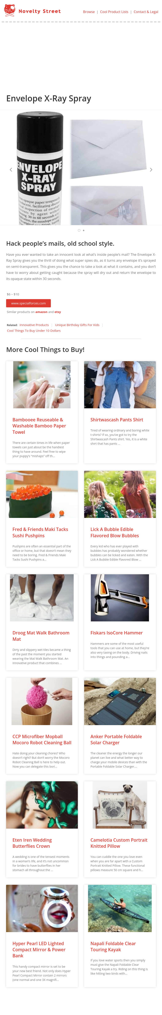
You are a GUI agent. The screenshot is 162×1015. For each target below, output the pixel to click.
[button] (28, 303)
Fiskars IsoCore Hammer (116, 633)
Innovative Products (34, 325)
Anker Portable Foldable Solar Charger (116, 740)
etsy (57, 312)
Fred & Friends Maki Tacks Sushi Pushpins (40, 532)
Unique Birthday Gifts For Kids (77, 325)
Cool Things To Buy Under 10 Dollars (34, 330)
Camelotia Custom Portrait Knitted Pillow (118, 843)
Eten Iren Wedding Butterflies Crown (32, 843)
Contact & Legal (146, 11)
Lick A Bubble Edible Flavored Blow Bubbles (114, 532)
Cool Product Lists (114, 11)
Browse (89, 11)
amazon (41, 312)
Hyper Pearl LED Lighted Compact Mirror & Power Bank (38, 950)
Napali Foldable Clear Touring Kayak (113, 947)
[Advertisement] (81, 54)
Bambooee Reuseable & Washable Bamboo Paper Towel (39, 426)
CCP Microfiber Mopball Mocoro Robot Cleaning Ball (41, 740)
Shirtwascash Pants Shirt (116, 420)
